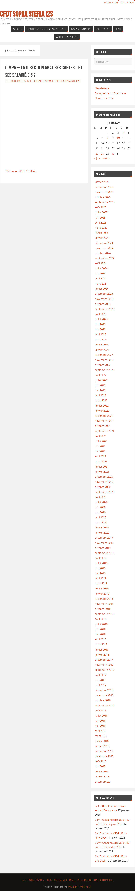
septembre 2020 (104, 492)
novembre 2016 (104, 695)
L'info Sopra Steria (67, 80)
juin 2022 (100, 385)
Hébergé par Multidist (60, 879)
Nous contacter (104, 98)
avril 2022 (100, 395)
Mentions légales (33, 879)
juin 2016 (100, 720)
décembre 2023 (104, 293)
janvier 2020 (102, 532)
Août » (106, 158)
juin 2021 (100, 446)
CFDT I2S (16, 80)
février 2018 (102, 649)
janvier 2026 (102, 182)
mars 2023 (101, 339)
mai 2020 (100, 512)
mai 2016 (100, 725)
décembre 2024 (104, 243)
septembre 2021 (104, 431)
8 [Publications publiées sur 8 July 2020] (107, 138)
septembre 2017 (104, 670)
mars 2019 (101, 583)
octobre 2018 (103, 609)
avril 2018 (100, 639)
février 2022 (102, 405)
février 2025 (102, 232)
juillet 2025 (101, 212)
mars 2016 (101, 736)
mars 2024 (101, 283)
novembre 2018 (104, 604)
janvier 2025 (102, 238)
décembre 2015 (104, 751)
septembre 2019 (104, 553)
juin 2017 (100, 680)
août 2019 (100, 558)
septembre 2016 (104, 705)
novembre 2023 (104, 299)
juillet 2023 (101, 319)
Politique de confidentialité (110, 93)
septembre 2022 (104, 370)
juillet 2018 (101, 624)
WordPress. (85, 887)
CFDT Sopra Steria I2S (26, 14)
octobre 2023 (103, 304)
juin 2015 (100, 766)
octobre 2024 (103, 253)
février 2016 (102, 741)
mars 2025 (101, 227)
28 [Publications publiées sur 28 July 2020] (102, 153)
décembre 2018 (104, 598)
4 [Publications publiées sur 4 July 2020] (123, 132)
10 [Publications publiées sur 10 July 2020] (118, 138)
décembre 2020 (104, 476)
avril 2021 (100, 456)
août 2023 (100, 314)
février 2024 (102, 288)
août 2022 (100, 375)
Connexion (127, 2)
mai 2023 (100, 329)
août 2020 (100, 497)
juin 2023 (100, 324)
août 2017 (100, 675)
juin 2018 (100, 629)
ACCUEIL (49, 80)
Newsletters (102, 88)
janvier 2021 (102, 471)
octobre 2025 (103, 197)
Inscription (111, 2)
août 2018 (100, 619)
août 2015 (100, 761)
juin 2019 (100, 568)
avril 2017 (100, 685)
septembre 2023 (104, 309)
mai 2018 (100, 634)
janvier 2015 (102, 776)
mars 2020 (101, 522)
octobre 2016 (103, 700)
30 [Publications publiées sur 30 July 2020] (113, 153)
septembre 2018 (104, 614)
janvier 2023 (102, 349)
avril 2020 (100, 517)
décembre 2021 (104, 415)
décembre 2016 (104, 690)
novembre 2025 (104, 192)
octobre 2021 (103, 426)
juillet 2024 (101, 268)
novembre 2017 (104, 664)
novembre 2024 (104, 248)
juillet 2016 (101, 715)
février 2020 (102, 527)
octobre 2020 (103, 487)
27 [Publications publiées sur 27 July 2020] (97, 153)
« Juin (97, 158)
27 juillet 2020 (32, 80)
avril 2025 (100, 222)
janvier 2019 (102, 593)
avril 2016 (100, 731)
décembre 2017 (104, 659)
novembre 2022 (104, 360)
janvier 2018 (102, 654)
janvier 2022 (102, 410)
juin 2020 (100, 507)
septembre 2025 (104, 202)
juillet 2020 (101, 502)
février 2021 (102, 466)
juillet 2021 (101, 441)
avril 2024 (100, 278)
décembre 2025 (104, 187)
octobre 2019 (103, 548)
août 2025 (100, 207)
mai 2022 (100, 390)
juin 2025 (100, 217)
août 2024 (100, 263)
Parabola (72, 887)
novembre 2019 (104, 543)
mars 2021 (101, 461)
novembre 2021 (104, 421)
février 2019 (102, 588)
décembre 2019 (104, 537)
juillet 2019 (101, 563)
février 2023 (102, 344)
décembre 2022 (104, 355)
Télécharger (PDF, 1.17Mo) (20, 171)
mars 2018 (101, 644)
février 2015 (102, 771)
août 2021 (100, 436)
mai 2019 (100, 573)
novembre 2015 (104, 756)
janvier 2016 (102, 746)
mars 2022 (101, 400)
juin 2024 (100, 273)
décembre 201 (103, 781)
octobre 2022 (103, 365)
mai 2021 (100, 451)
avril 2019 (100, 578)
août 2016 (100, 710)
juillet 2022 (101, 380)
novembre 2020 (104, 481)
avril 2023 (100, 334)
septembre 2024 (104, 258)
